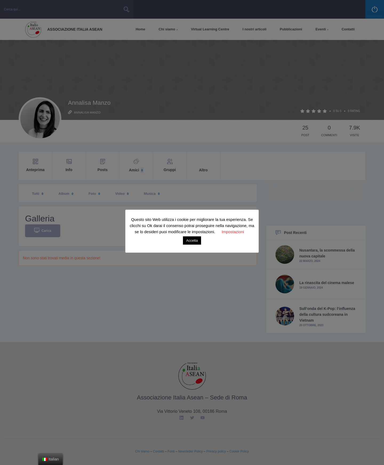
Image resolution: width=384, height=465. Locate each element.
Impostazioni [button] (233, 231)
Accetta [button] (192, 240)
